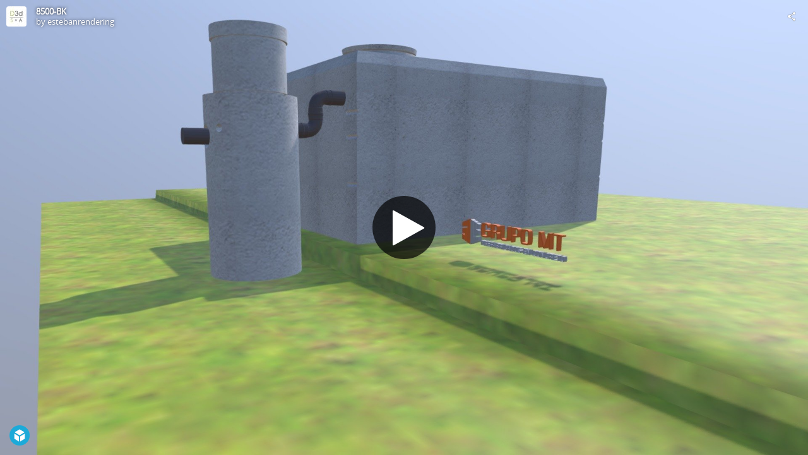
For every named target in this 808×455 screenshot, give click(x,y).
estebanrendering (80, 21)
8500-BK (51, 11)
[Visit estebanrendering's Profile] (16, 16)
